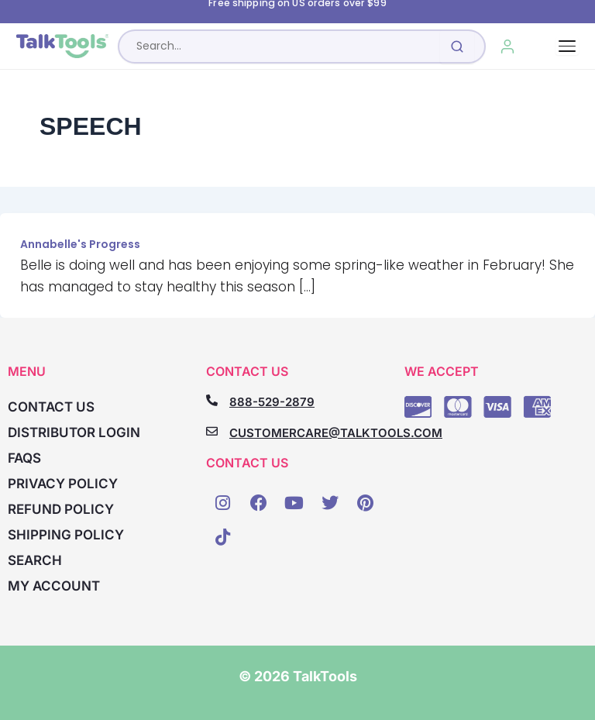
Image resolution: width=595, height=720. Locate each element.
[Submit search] (457, 46)
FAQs (24, 458)
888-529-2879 (272, 401)
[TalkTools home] (62, 46)
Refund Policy (61, 509)
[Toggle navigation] (567, 46)
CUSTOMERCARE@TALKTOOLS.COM (335, 432)
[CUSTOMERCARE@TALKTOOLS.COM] (212, 431)
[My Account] (508, 46)
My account (54, 586)
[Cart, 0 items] (542, 46)
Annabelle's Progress (80, 244)
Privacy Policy (63, 483)
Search (35, 560)
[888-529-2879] (212, 400)
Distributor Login (74, 432)
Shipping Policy (66, 535)
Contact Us (51, 407)
